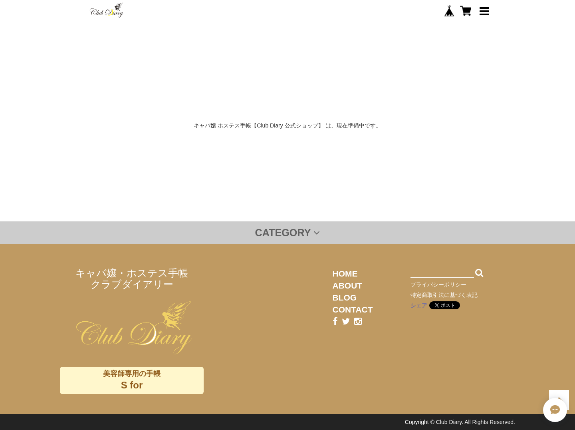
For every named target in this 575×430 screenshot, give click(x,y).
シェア (418, 305)
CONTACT (353, 309)
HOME (345, 273)
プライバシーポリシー (438, 284)
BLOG (345, 297)
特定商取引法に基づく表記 (444, 295)
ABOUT (348, 285)
